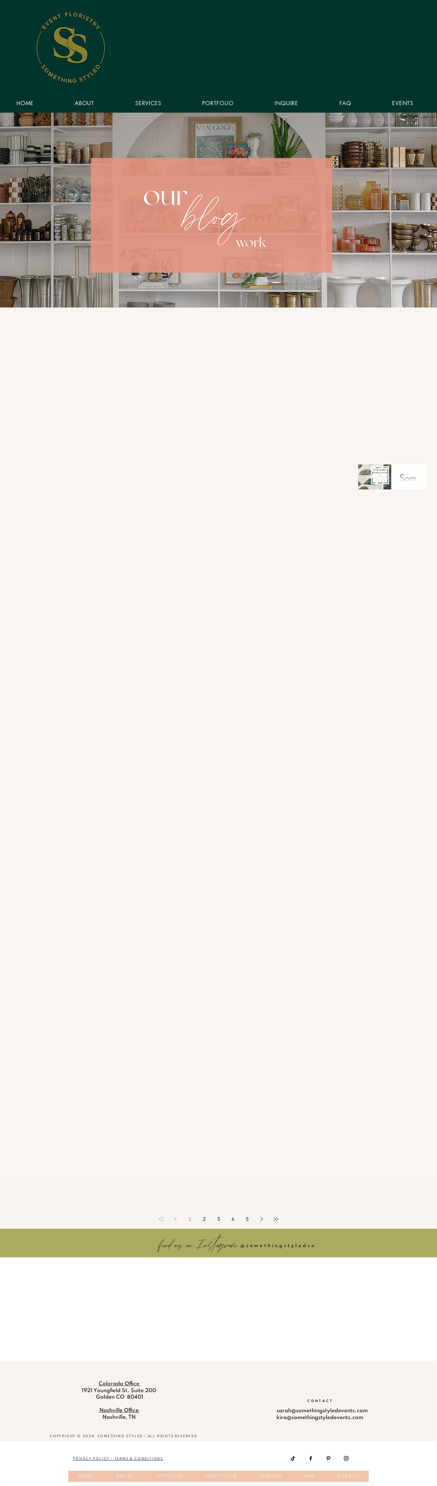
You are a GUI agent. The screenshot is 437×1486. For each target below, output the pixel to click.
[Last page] (276, 1219)
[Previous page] (175, 1219)
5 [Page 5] (247, 1219)
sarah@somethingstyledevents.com (322, 1411)
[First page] (161, 1219)
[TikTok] (293, 1458)
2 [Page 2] (204, 1219)
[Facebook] (311, 1458)
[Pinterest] (328, 1458)
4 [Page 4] (232, 1219)
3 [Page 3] (218, 1219)
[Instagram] (346, 1458)
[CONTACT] (320, 1401)
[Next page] (261, 1219)
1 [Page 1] (189, 1219)
